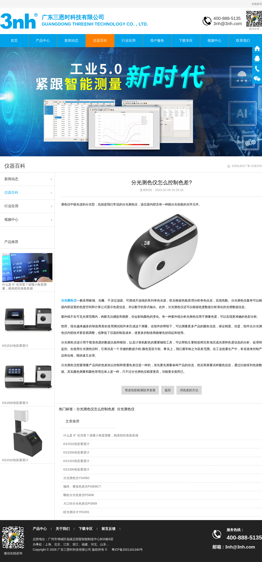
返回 (168, 390)
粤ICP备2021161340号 (127, 549)
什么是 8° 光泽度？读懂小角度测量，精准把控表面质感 (100, 435)
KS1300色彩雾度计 (76, 469)
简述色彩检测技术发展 (140, 390)
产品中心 (43, 40)
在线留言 (257, 3)
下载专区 (186, 40)
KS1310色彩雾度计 (76, 461)
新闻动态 (71, 40)
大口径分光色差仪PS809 (80, 503)
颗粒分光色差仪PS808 (78, 495)
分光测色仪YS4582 (76, 478)
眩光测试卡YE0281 (76, 512)
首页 (14, 40)
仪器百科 (100, 40)
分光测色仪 (125, 409)
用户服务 (157, 40)
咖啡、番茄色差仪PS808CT (82, 486)
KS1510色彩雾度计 (76, 444)
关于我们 (63, 529)
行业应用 (129, 40)
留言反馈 (108, 529)
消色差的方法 (189, 390)
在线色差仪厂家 (241, 165)
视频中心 (214, 40)
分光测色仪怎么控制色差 (95, 409)
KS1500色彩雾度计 (76, 452)
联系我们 (243, 40)
